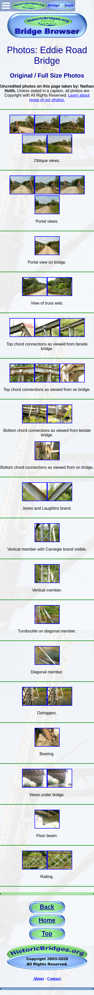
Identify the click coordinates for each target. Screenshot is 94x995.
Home (47, 920)
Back (47, 906)
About (38, 978)
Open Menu (6, 5)
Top (47, 933)
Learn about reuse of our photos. (59, 97)
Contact (54, 978)
